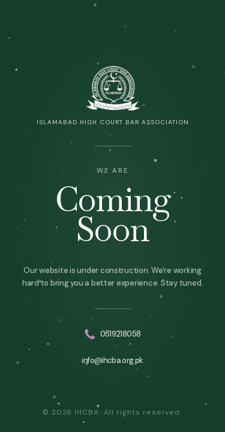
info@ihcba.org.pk (112, 360)
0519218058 (113, 334)
